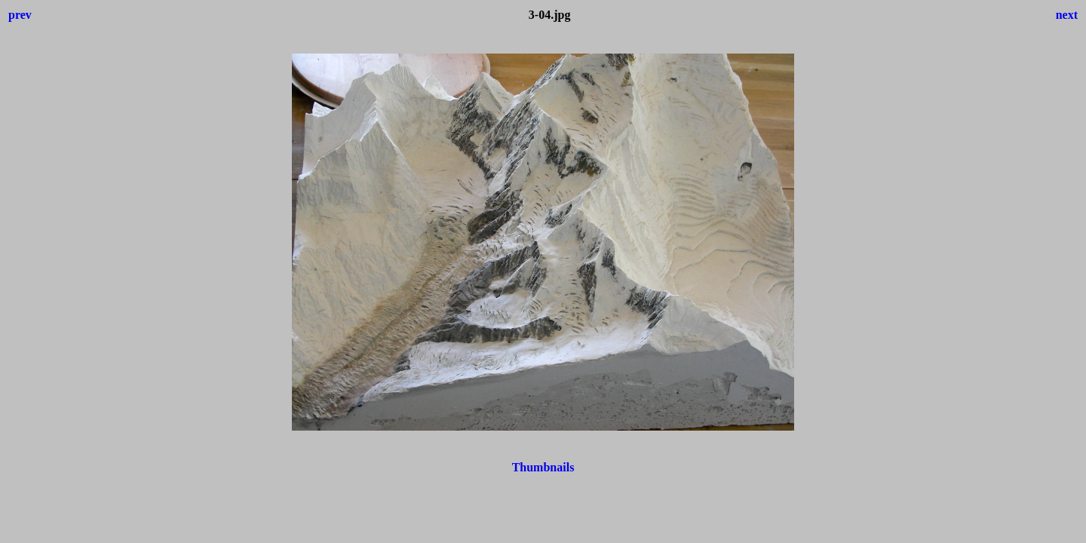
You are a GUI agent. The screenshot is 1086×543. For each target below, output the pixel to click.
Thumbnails (543, 467)
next (1067, 14)
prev (20, 14)
